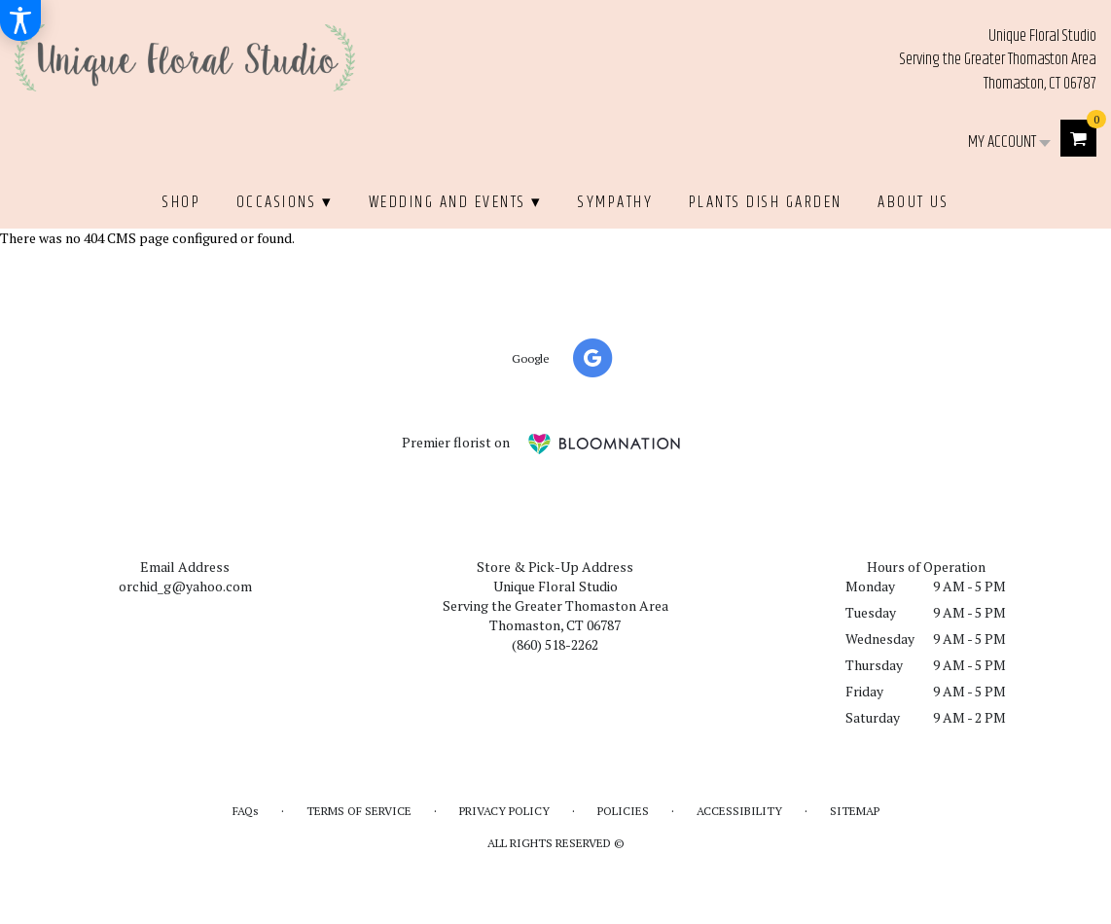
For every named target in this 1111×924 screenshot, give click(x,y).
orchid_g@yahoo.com (185, 586)
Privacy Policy (504, 810)
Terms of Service (359, 810)
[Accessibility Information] (20, 20)
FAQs (246, 810)
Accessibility (739, 810)
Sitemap (854, 810)
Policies (623, 810)
